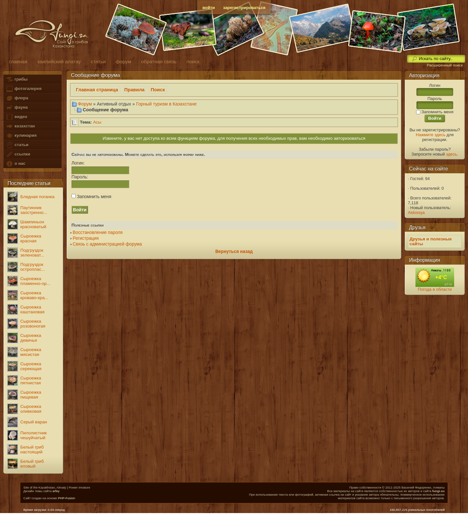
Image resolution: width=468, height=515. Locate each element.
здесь (451, 154)
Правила (134, 89)
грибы (16, 80)
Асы (97, 122)
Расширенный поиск (445, 65)
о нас (15, 164)
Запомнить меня (91, 196)
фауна (16, 108)
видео (16, 117)
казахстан (20, 126)
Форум (85, 103)
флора (16, 98)
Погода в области (435, 289)
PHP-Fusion (66, 498)
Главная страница (97, 89)
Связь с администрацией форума (107, 244)
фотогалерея (23, 89)
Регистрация (86, 238)
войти (208, 7)
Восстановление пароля (98, 232)
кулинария (21, 136)
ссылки (17, 154)
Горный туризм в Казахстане (166, 103)
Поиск (158, 89)
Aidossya (416, 212)
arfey (56, 491)
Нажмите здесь (430, 134)
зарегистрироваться (244, 7)
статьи (17, 145)
